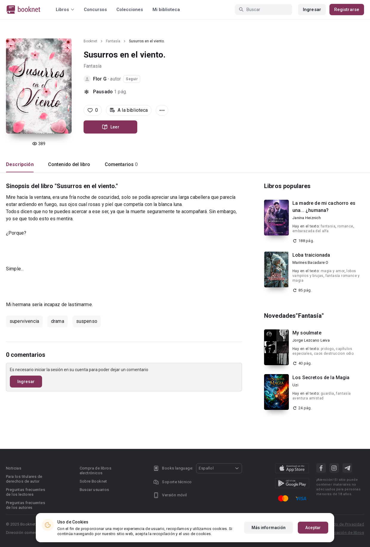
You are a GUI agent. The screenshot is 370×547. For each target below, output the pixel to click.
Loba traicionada (311, 255)
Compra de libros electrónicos (95, 470)
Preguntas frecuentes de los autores (25, 505)
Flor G (100, 79)
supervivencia (24, 321)
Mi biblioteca (166, 9)
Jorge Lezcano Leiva (311, 340)
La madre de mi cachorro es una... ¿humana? (323, 206)
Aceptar (313, 528)
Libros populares (287, 186)
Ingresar (312, 9)
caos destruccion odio (334, 353)
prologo (327, 349)
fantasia (328, 226)
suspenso (86, 321)
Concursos (95, 9)
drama (57, 321)
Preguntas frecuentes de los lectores (25, 492)
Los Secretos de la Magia (321, 377)
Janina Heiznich (306, 218)
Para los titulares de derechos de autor (24, 479)
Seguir (132, 79)
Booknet (90, 41)
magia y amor (333, 271)
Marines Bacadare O (310, 262)
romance (345, 226)
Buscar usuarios (94, 489)
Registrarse (346, 9)
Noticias (13, 468)
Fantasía (113, 41)
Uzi (295, 385)
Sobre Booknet (93, 481)
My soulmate (306, 333)
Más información (269, 528)
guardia (327, 393)
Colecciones (129, 9)
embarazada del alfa (310, 231)
